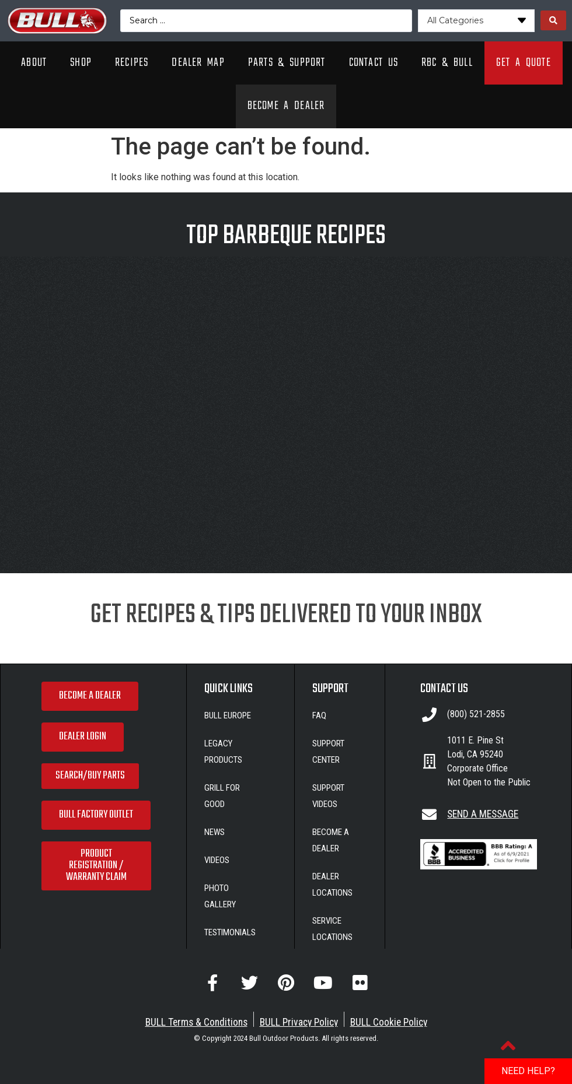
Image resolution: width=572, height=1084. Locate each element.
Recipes (131, 63)
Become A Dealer (286, 106)
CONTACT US (444, 689)
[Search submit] (553, 20)
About (34, 63)
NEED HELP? (528, 1070)
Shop (81, 63)
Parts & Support (287, 63)
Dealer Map (198, 63)
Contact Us (373, 63)
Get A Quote (523, 63)
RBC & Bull (447, 63)
